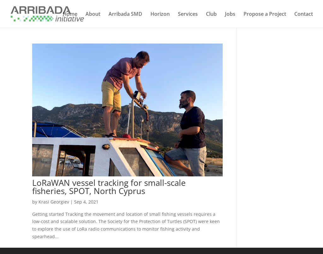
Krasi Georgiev (53, 202)
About (92, 14)
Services (188, 14)
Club (211, 14)
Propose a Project (265, 14)
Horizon (160, 14)
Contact (303, 14)
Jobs (230, 14)
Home (70, 14)
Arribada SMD (125, 14)
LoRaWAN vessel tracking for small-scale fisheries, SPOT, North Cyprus (109, 187)
